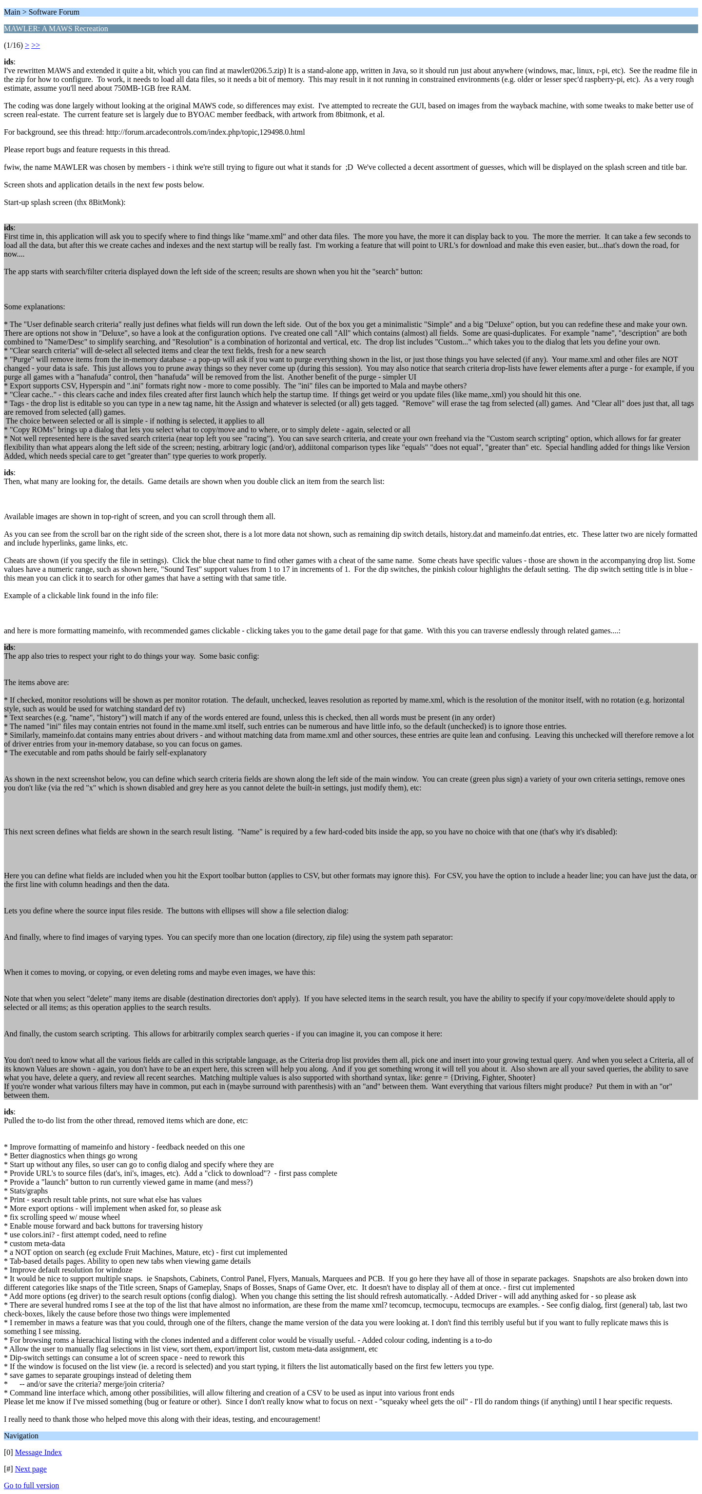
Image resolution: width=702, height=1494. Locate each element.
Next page (31, 1469)
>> (35, 45)
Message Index (38, 1452)
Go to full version (31, 1485)
